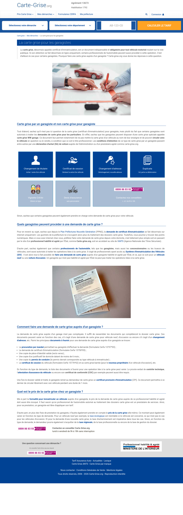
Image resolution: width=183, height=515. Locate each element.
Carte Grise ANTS (80, 464)
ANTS (121, 241)
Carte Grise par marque (100, 464)
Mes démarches (45, 14)
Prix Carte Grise (25, 14)
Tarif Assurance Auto (81, 460)
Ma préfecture (86, 14)
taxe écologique (97, 416)
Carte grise (21, 36)
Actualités (97, 460)
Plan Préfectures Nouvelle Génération (78, 232)
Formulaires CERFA (67, 14)
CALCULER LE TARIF (159, 25)
